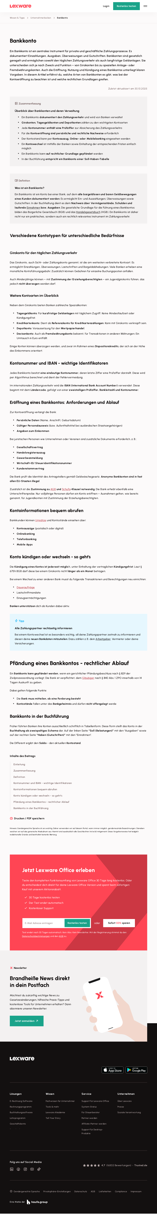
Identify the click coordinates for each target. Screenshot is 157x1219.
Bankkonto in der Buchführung (30, 808)
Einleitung (19, 764)
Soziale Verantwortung (129, 1112)
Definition (19, 776)
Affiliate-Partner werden (94, 1123)
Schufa (66, 489)
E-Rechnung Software (21, 1101)
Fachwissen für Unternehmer (60, 1101)
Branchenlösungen (19, 1129)
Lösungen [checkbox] (15, 1093)
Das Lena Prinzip (54, 1123)
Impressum (136, 1197)
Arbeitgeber (103, 639)
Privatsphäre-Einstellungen (57, 1197)
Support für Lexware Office (95, 1101)
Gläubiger (88, 677)
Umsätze (40, 520)
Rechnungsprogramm (20, 1106)
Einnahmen (33, 207)
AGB (53, 489)
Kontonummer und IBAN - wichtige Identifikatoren (42, 783)
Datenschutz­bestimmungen (36, 936)
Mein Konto (87, 1144)
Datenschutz (80, 1197)
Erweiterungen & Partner (22, 1135)
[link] (22, 1059)
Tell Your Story (53, 1118)
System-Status (89, 1106)
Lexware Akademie (55, 1112)
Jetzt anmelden (24, 1020)
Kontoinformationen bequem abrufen (35, 789)
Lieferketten (105, 1197)
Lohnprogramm (17, 1118)
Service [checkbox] (87, 1093)
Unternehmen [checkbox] (126, 1093)
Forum (85, 1139)
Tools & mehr (52, 1106)
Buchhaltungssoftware (21, 1112)
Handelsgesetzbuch (88, 212)
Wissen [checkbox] (50, 1093)
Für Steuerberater (91, 1112)
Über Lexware (124, 1101)
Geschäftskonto (18, 1123)
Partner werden (89, 1118)
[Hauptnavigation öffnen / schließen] (145, 6)
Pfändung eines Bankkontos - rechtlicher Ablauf (41, 801)
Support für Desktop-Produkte (92, 1131)
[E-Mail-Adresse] (56, 923)
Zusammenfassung (24, 770)
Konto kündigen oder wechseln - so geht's (37, 795)
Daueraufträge (26, 587)
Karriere (121, 1118)
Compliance (121, 1197)
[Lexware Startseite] (20, 6)
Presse (120, 1106)
